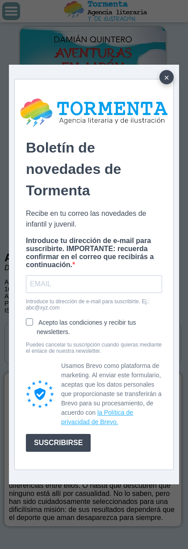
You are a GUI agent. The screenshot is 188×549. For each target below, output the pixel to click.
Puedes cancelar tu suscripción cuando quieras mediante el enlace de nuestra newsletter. (94, 348)
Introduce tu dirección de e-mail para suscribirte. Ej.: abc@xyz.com (88, 304)
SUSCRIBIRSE (58, 442)
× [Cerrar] (166, 78)
